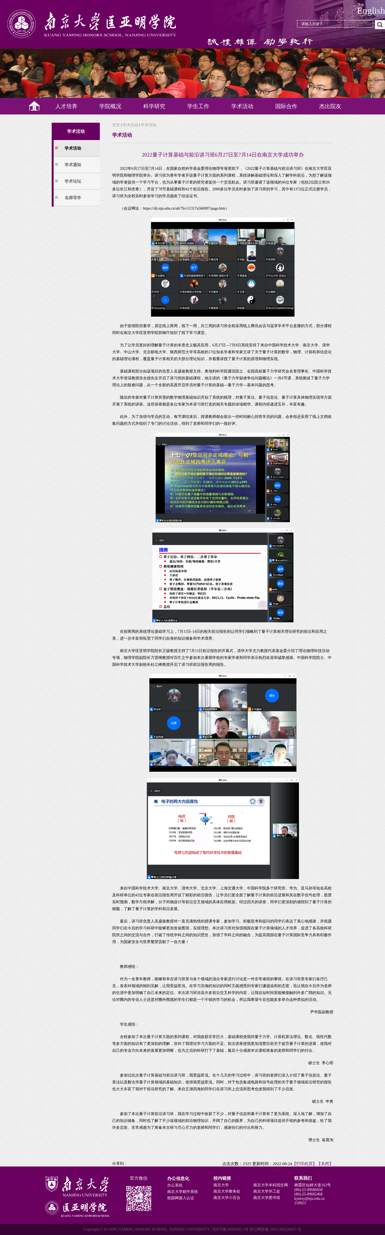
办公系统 (175, 1185)
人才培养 (66, 106)
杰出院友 (330, 106)
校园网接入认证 (180, 1198)
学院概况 (110, 106)
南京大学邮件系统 (182, 1192)
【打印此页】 (304, 1164)
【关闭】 (325, 1164)
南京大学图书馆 (266, 1198)
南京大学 (221, 1185)
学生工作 (198, 106)
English (371, 11)
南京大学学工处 (266, 1191)
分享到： (120, 1164)
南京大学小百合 (226, 1198)
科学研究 (154, 106)
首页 (116, 125)
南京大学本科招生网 (270, 1185)
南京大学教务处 (226, 1191)
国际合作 (286, 106)
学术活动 (242, 106)
